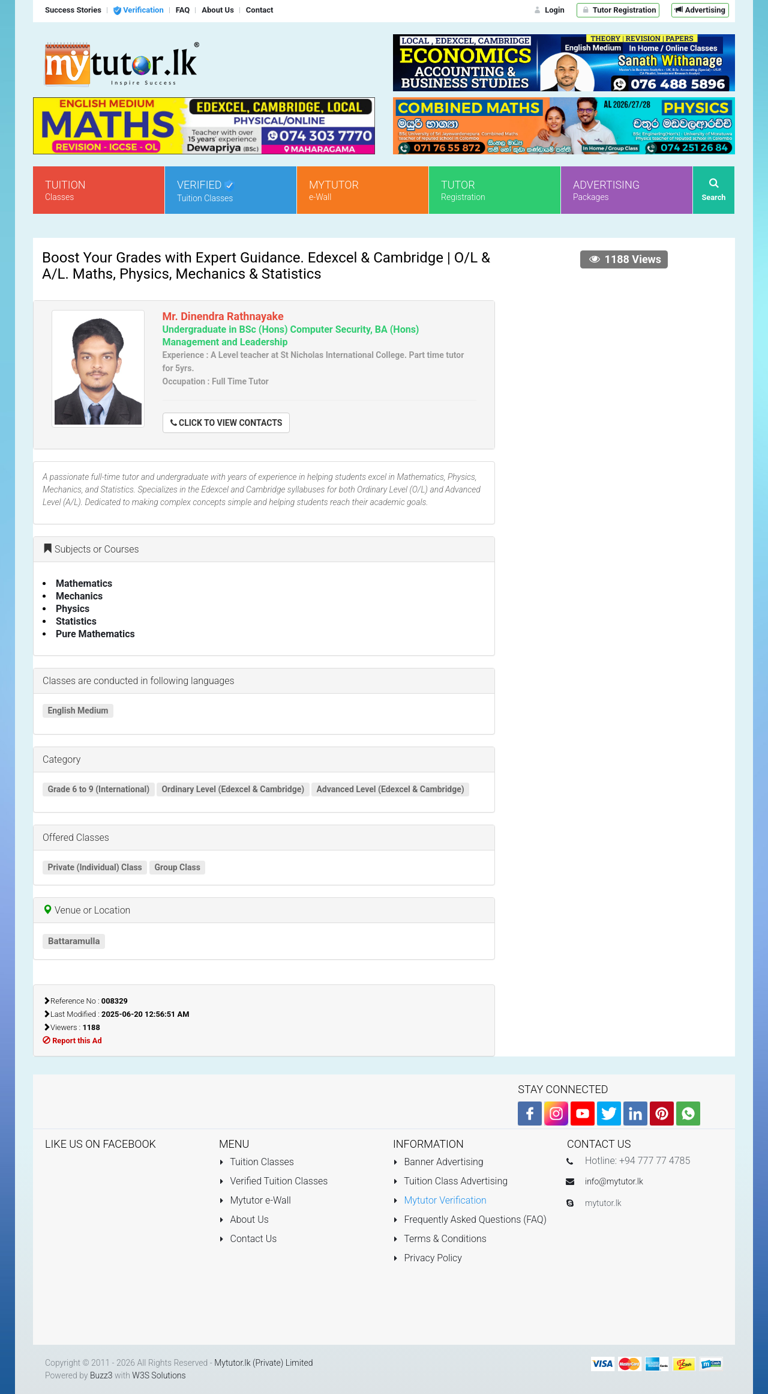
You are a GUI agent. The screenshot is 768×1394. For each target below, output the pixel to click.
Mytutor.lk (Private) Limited (263, 1363)
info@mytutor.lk (614, 1181)
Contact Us (248, 1238)
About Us (244, 1219)
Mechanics (79, 596)
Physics (72, 608)
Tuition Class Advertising (450, 1181)
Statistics (76, 621)
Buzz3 (101, 1375)
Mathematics (84, 583)
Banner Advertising (438, 1162)
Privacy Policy (427, 1258)
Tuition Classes (256, 1162)
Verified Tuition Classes (273, 1181)
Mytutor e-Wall (255, 1200)
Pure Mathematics (95, 634)
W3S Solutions (158, 1375)
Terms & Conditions (440, 1238)
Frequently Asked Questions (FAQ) (470, 1219)
